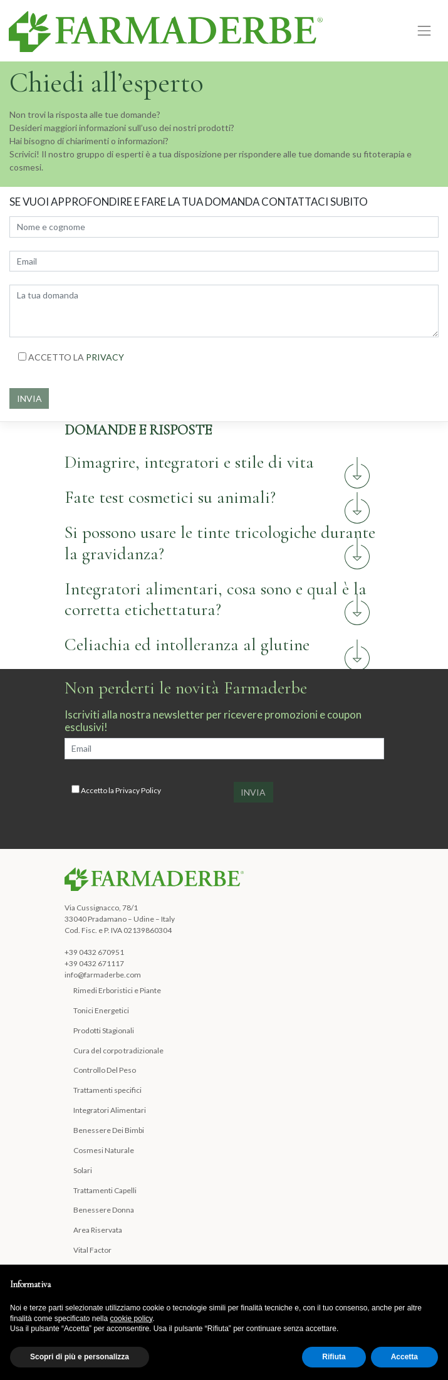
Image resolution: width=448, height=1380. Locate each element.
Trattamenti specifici (107, 1090)
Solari (82, 1170)
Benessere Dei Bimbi (108, 1130)
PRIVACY (105, 357)
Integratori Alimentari (109, 1110)
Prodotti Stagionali (103, 1030)
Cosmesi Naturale (103, 1150)
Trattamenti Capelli (105, 1190)
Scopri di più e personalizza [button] (79, 1356)
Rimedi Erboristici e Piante (117, 990)
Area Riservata (97, 1230)
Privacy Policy (138, 790)
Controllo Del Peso (104, 1070)
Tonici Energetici (101, 1010)
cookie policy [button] (131, 1318)
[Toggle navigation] (424, 30)
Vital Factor (92, 1250)
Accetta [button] (404, 1356)
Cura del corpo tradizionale (118, 1050)
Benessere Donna (103, 1209)
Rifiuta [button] (333, 1356)
